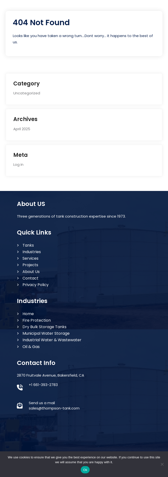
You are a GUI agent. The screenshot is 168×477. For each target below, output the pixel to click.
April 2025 (21, 128)
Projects (30, 265)
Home (28, 314)
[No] (162, 464)
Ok (85, 470)
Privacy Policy (35, 285)
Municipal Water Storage (46, 333)
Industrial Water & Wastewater (51, 340)
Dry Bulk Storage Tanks (44, 327)
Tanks (28, 245)
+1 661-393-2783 (43, 384)
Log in (18, 164)
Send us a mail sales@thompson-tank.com (54, 405)
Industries (31, 252)
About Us (31, 271)
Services (30, 258)
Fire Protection (36, 320)
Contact (30, 278)
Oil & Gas (31, 346)
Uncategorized (26, 93)
